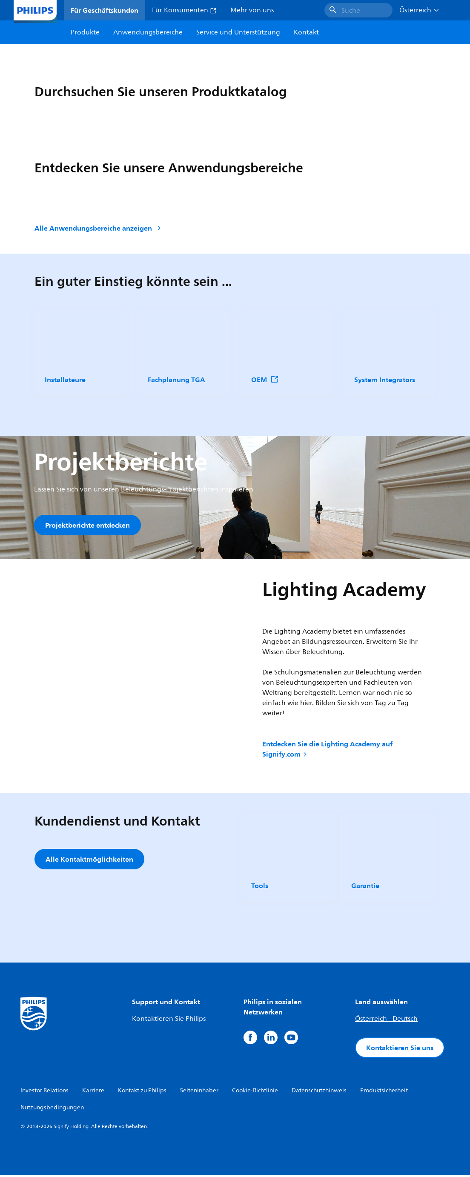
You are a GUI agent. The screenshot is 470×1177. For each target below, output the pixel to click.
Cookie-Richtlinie (255, 1092)
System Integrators (384, 379)
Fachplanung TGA (176, 379)
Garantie (365, 887)
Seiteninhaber (199, 1092)
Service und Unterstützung (238, 32)
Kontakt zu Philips (142, 1092)
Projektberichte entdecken (87, 525)
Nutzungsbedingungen (52, 1109)
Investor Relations (44, 1092)
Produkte (85, 32)
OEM (265, 379)
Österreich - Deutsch (386, 1020)
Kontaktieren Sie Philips (169, 1020)
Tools (259, 887)
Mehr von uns (252, 10)
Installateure (65, 379)
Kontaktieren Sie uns (399, 1049)
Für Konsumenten (184, 10)
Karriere (93, 1092)
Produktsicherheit (384, 1092)
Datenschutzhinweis (319, 1092)
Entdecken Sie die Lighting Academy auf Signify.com (327, 750)
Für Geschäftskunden (104, 10)
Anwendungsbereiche (148, 32)
